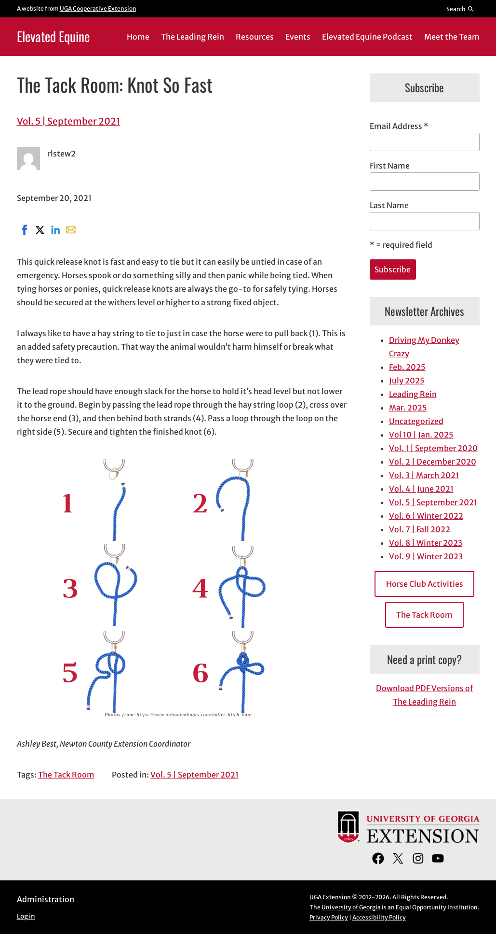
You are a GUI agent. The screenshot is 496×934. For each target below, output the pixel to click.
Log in (26, 916)
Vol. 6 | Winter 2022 (426, 516)
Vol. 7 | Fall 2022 (419, 529)
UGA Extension (330, 897)
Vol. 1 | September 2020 (433, 448)
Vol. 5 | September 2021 (69, 121)
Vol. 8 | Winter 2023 (425, 543)
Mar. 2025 (408, 407)
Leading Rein (413, 394)
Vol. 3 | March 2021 (424, 475)
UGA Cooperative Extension (98, 8)
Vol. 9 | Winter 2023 (426, 556)
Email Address (399, 126)
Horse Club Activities (424, 584)
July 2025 (407, 380)
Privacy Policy (328, 917)
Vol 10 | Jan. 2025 (421, 434)
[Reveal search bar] (460, 8)
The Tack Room (66, 774)
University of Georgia (351, 907)
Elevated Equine (53, 36)
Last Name (389, 205)
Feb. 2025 (407, 367)
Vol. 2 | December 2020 (432, 462)
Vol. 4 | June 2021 (421, 489)
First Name (390, 165)
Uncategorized (416, 421)
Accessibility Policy (379, 917)
